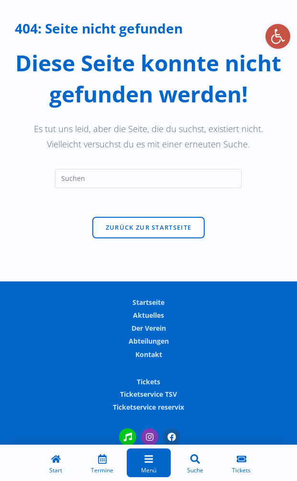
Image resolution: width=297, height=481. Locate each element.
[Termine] (102, 465)
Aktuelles (148, 315)
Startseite (148, 302)
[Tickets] (242, 465)
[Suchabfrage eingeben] (148, 178)
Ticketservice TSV (148, 394)
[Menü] (149, 465)
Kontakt (148, 354)
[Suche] (195, 465)
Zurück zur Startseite (148, 227)
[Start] (56, 465)
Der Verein (149, 328)
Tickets (148, 381)
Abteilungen (149, 341)
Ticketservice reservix (148, 407)
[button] (277, 36)
